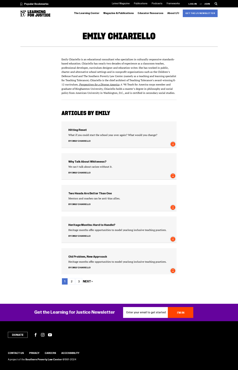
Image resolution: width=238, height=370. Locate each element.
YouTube (50, 335)
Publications (140, 3)
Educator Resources (150, 13)
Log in (193, 4)
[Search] (216, 3)
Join (207, 4)
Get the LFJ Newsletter (200, 13)
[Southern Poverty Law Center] (23, 13)
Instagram (43, 335)
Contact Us (16, 353)
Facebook (35, 335)
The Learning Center (86, 13)
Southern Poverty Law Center (43, 359)
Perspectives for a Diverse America (99, 84)
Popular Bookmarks (36, 4)
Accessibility (70, 353)
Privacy (34, 353)
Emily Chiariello (81, 141)
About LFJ (173, 13)
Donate (18, 335)
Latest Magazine (121, 3)
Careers (50, 353)
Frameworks (173, 3)
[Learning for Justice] (39, 13)
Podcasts (157, 3)
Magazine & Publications (118, 13)
